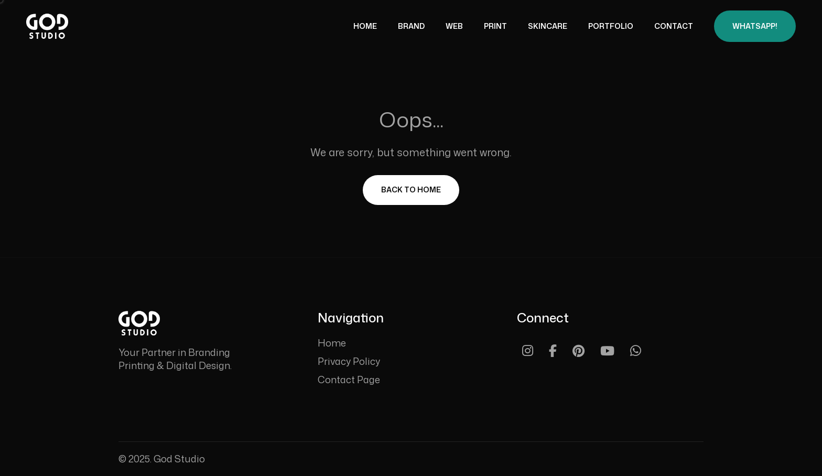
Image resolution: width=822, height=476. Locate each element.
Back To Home (411, 189)
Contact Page (349, 379)
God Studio (179, 459)
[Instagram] (527, 351)
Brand (411, 26)
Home (365, 26)
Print (495, 26)
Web (454, 26)
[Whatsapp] (635, 351)
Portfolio (610, 26)
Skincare (547, 26)
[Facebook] (553, 351)
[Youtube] (607, 351)
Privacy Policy (349, 361)
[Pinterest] (578, 351)
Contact (673, 26)
